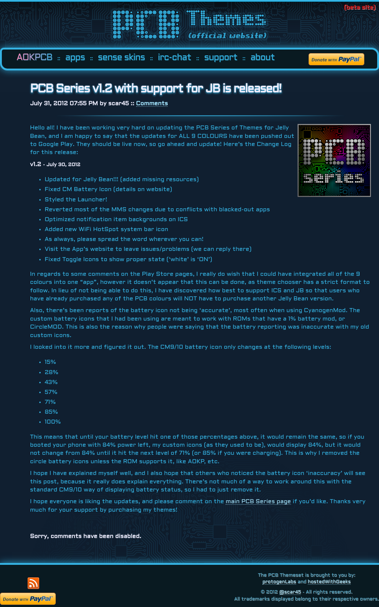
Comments (152, 103)
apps (75, 58)
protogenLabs (279, 582)
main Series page (258, 501)
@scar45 (290, 592)
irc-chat (174, 58)
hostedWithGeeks (329, 582)
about (262, 58)
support (220, 58)
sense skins (121, 58)
